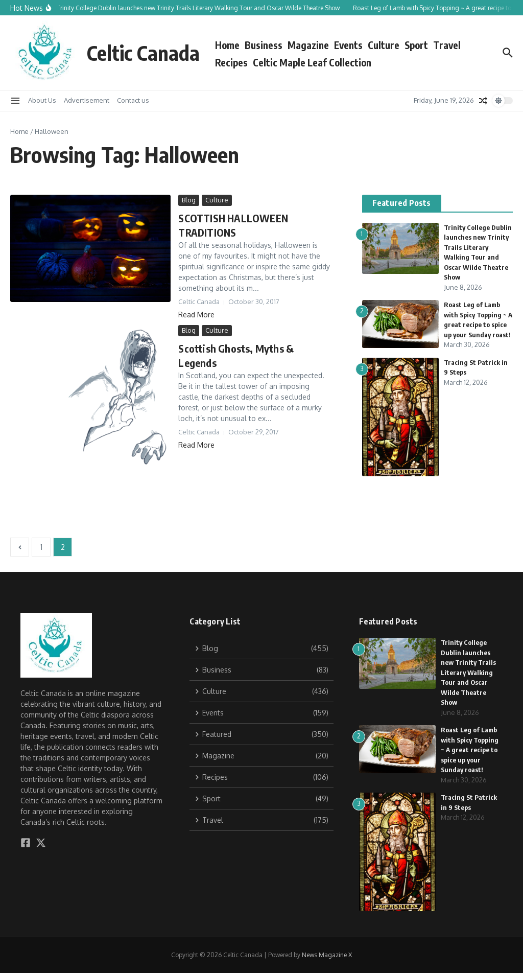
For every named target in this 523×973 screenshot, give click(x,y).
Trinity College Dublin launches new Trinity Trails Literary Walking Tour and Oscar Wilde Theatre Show (468, 672)
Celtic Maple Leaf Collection (312, 62)
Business (263, 45)
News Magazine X (327, 955)
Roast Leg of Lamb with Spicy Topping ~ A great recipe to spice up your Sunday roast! (469, 750)
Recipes (231, 62)
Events (348, 45)
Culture (383, 45)
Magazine (308, 45)
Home (227, 45)
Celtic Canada (143, 52)
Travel (447, 45)
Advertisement (86, 100)
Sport (416, 45)
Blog (189, 200)
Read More (196, 314)
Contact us (133, 100)
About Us (42, 100)
